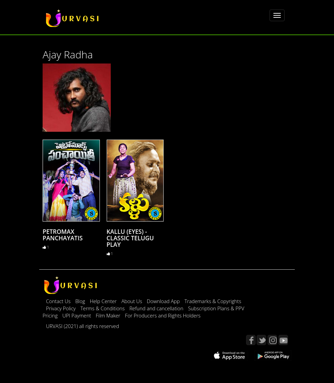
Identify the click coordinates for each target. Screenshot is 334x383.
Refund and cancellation (157, 308)
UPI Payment (77, 315)
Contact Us (58, 301)
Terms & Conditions (103, 308)
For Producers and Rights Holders (163, 315)
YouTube (283, 340)
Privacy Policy (61, 308)
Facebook (251, 340)
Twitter (261, 340)
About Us (132, 301)
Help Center (103, 301)
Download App (164, 301)
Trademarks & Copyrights (212, 301)
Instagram (272, 340)
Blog (80, 301)
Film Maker (109, 315)
